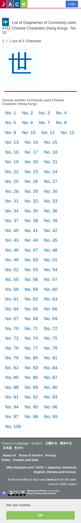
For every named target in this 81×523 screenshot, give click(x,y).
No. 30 (50, 191)
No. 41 (31, 230)
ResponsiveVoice (37, 490)
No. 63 (50, 298)
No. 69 (50, 318)
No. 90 (50, 387)
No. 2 (27, 112)
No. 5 (10, 122)
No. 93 (50, 396)
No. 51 (50, 259)
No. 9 (10, 132)
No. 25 (12, 181)
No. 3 (44, 112)
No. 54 (50, 269)
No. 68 (31, 318)
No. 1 (10, 112)
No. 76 (12, 348)
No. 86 (31, 377)
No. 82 (12, 367)
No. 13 (12, 142)
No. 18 (50, 151)
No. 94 (12, 406)
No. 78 (50, 348)
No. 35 (31, 210)
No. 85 (12, 377)
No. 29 (31, 191)
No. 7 (44, 122)
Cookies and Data (25, 460)
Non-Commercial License (41, 493)
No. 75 (50, 338)
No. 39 (50, 220)
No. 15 (50, 142)
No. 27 (50, 181)
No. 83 (31, 367)
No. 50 (31, 259)
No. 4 (61, 112)
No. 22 (12, 171)
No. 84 (50, 367)
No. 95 (31, 406)
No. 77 (31, 348)
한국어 (18, 448)
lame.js (52, 479)
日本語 (7, 448)
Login (71, 4)
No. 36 (50, 210)
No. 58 (12, 289)
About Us (9, 455)
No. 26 (31, 181)
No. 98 (31, 416)
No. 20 (31, 161)
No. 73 (12, 338)
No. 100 (13, 426)
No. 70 (12, 328)
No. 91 (12, 396)
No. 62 (31, 298)
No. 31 (12, 200)
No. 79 (12, 357)
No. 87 (50, 377)
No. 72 (50, 328)
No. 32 (31, 200)
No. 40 (12, 230)
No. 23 (31, 171)
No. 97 (12, 416)
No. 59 (31, 289)
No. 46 (12, 249)
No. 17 (31, 151)
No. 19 (12, 161)
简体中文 (66, 443)
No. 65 (31, 308)
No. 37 (12, 220)
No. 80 (31, 357)
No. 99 (50, 416)
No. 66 (50, 308)
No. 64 (12, 308)
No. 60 (50, 289)
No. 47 (31, 249)
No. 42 (50, 230)
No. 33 (50, 200)
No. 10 (28, 132)
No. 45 (50, 240)
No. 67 (12, 318)
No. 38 (31, 220)
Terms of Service (31, 455)
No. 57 (50, 279)
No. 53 (31, 269)
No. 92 (31, 396)
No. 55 (12, 279)
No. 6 (27, 122)
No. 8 (61, 122)
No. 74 (31, 338)
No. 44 (31, 240)
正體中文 (51, 443)
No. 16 (12, 151)
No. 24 (50, 171)
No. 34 (12, 210)
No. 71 (31, 328)
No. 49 (12, 259)
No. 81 (50, 357)
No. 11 (48, 132)
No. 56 (31, 279)
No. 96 (50, 406)
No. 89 (31, 387)
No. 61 (12, 298)
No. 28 (12, 191)
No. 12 (67, 132)
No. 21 (50, 161)
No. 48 (50, 249)
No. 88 (12, 387)
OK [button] (40, 515)
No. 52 (12, 269)
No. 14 (31, 142)
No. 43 (12, 240)
